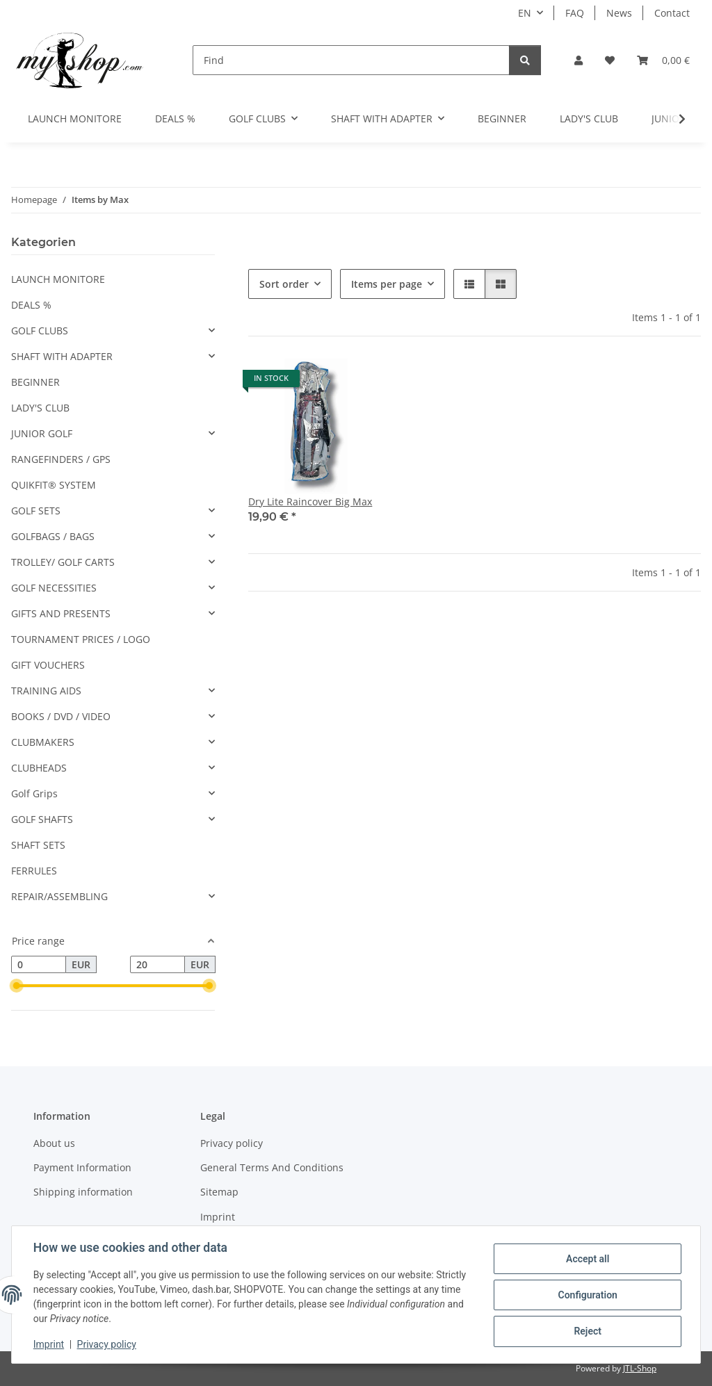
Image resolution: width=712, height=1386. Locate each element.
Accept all (586, 1258)
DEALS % (31, 304)
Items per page (386, 284)
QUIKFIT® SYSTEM (53, 484)
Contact (672, 12)
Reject (587, 1331)
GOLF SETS (35, 510)
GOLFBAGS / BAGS (53, 536)
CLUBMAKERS (42, 742)
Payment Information (82, 1167)
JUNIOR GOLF (41, 433)
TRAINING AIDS (46, 690)
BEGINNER (35, 382)
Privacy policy (107, 1344)
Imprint (49, 1344)
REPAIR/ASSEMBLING (59, 896)
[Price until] (157, 965)
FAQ (574, 12)
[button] (578, 60)
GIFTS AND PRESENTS (61, 613)
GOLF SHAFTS (42, 819)
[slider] (16, 986)
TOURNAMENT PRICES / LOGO (80, 639)
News (619, 12)
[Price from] (38, 965)
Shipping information (83, 1191)
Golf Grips (34, 793)
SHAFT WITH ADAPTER (62, 356)
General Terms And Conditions (271, 1167)
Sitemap (219, 1191)
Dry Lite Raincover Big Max (310, 501)
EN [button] (524, 12)
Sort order (284, 284)
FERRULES (34, 870)
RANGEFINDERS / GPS (61, 459)
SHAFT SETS (38, 844)
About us (54, 1143)
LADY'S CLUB (40, 407)
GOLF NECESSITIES (54, 587)
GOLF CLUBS (39, 330)
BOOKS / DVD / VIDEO (61, 716)
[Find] (351, 60)
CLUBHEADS (39, 767)
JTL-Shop (639, 1368)
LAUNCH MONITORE (58, 279)
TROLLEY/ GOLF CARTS (63, 562)
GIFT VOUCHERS (48, 664)
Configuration (586, 1295)
